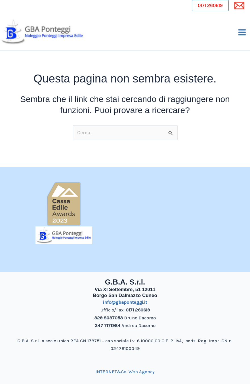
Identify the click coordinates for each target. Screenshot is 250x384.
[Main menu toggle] (242, 32)
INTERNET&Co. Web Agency (125, 371)
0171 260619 (210, 5)
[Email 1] (239, 5)
